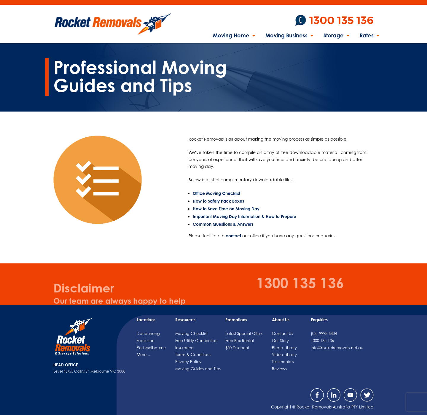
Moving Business (286, 36)
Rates (367, 36)
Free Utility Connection (196, 340)
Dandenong (148, 333)
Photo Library (284, 347)
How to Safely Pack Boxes (218, 200)
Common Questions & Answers (223, 224)
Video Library (284, 354)
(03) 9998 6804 (324, 333)
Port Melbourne (151, 347)
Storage (334, 36)
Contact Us (282, 333)
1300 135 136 (341, 20)
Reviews (279, 368)
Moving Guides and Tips (198, 368)
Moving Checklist (191, 333)
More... (143, 354)
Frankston (145, 340)
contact (233, 235)
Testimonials (283, 361)
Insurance (184, 347)
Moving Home (231, 36)
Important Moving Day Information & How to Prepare (244, 216)
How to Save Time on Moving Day (226, 208)
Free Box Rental (239, 340)
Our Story (280, 340)
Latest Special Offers (243, 333)
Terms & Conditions (193, 354)
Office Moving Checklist (216, 193)
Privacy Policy (188, 361)
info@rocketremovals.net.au (337, 347)
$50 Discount (237, 347)
